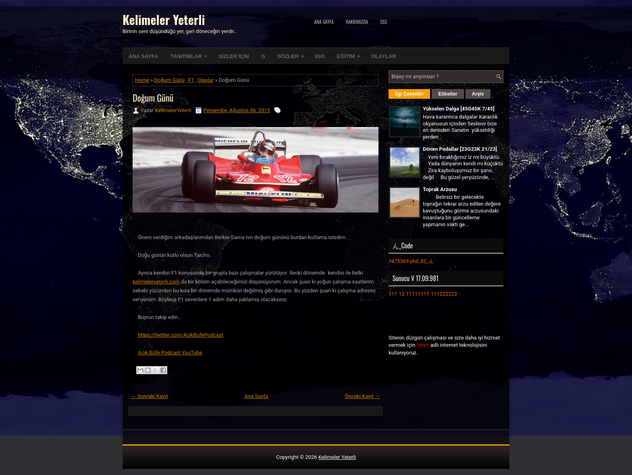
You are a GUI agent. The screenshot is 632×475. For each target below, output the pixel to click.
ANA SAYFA (143, 56)
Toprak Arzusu (440, 189)
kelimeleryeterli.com (156, 282)
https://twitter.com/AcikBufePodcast (180, 335)
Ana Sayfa (324, 21)
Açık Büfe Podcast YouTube (170, 353)
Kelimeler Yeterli (164, 19)
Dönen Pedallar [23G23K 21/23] (460, 149)
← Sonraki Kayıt (149, 396)
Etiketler (447, 94)
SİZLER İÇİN (233, 56)
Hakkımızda (357, 21)
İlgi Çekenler (409, 94)
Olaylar (206, 80)
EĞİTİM (351, 53)
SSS (383, 21)
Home (142, 80)
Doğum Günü (169, 80)
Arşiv (478, 94)
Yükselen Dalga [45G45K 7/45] (459, 109)
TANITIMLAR (191, 53)
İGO (320, 56)
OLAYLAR (383, 56)
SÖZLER (293, 53)
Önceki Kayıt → (362, 396)
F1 (191, 80)
